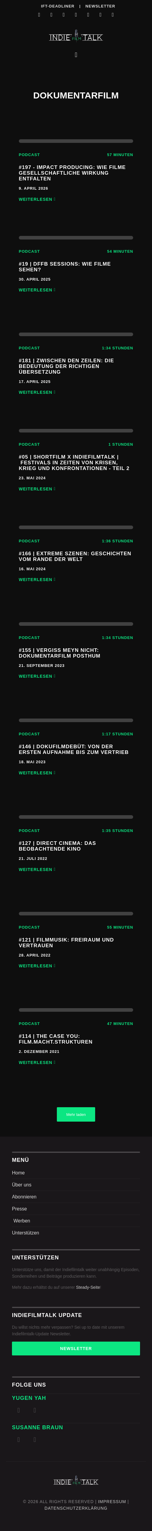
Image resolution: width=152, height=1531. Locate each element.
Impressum (112, 1501)
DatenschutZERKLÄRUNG (76, 1508)
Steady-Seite (88, 1287)
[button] (76, 55)
